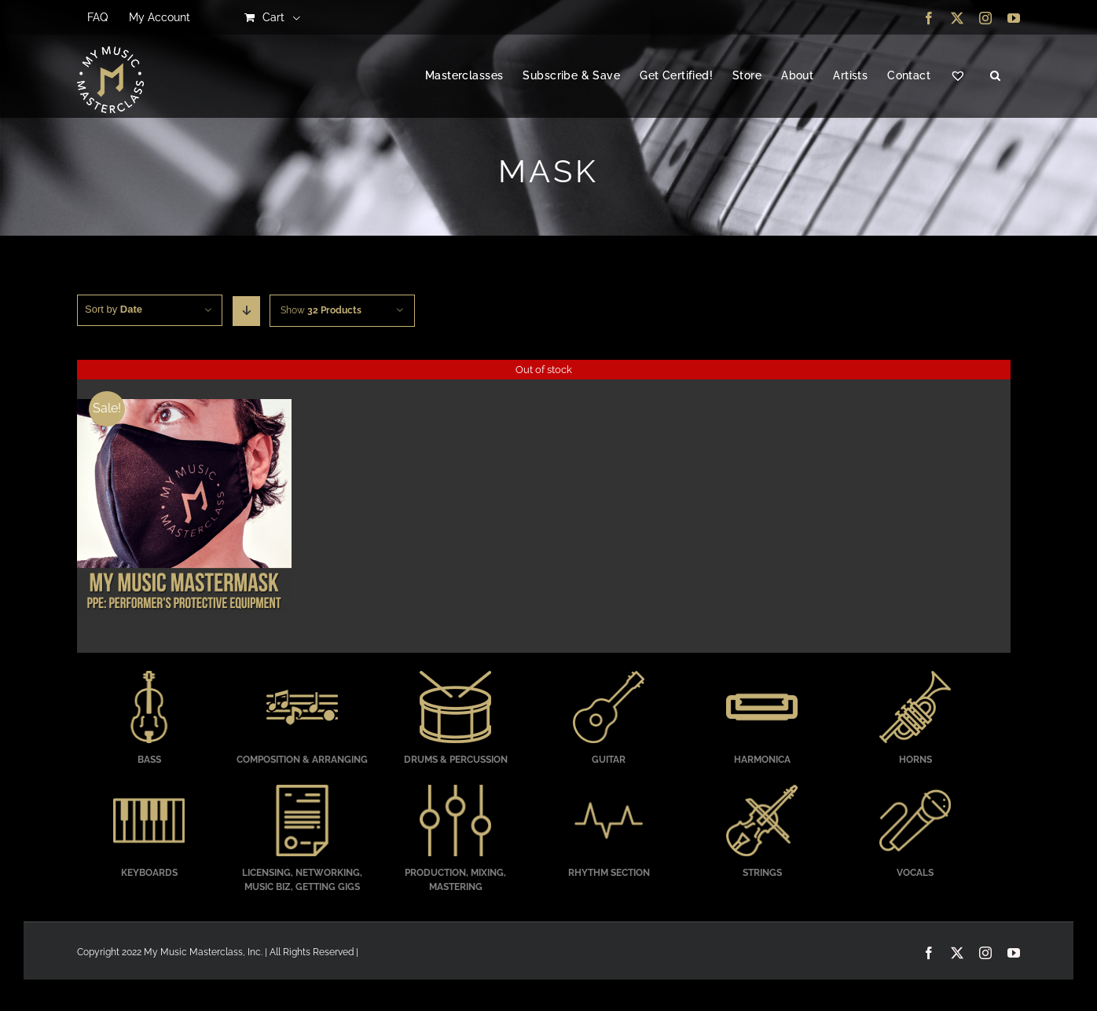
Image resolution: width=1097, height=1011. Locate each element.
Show (321, 310)
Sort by (113, 309)
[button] (995, 76)
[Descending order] (246, 311)
